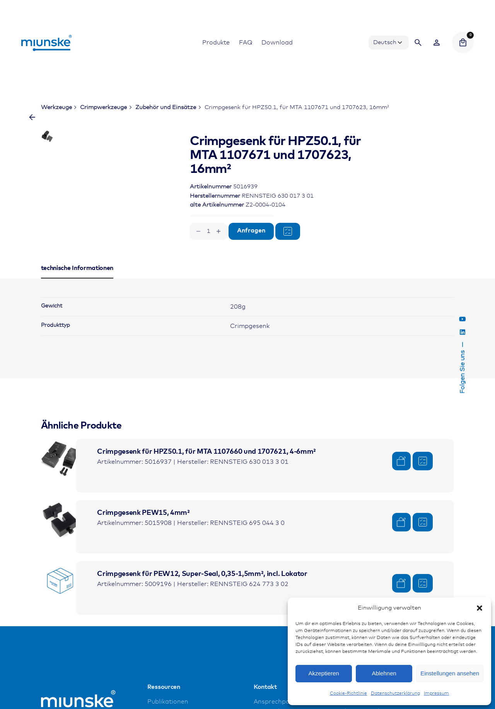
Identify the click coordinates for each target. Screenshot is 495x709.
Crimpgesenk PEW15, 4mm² (143, 530)
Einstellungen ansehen (449, 673)
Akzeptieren (323, 673)
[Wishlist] (436, 42)
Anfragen (251, 231)
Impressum (436, 693)
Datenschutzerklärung (395, 693)
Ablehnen (384, 673)
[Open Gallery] (136, 162)
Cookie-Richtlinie (348, 693)
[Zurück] (32, 117)
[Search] (418, 42)
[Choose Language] (389, 43)
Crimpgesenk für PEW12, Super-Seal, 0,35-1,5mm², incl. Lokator (202, 591)
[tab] (77, 295)
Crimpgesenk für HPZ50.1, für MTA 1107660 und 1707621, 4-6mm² (206, 469)
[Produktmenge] (208, 231)
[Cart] (463, 42)
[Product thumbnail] (60, 475)
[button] (479, 608)
